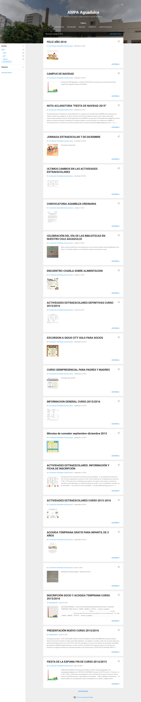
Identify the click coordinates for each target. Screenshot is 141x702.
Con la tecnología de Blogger (83, 697)
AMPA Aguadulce (83, 12)
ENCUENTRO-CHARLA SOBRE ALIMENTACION (75, 270)
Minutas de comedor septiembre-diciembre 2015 (77, 433)
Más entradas (83, 691)
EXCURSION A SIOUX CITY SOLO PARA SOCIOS (75, 337)
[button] (119, 41)
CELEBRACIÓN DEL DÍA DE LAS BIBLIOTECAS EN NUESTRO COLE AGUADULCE (76, 237)
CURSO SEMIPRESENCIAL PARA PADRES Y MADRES (78, 369)
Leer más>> (116, 64)
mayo (4, 53)
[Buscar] (122, 5)
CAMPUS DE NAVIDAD (60, 73)
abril (4, 56)
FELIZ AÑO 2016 (57, 41)
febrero (5, 59)
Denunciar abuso (6, 72)
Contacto (92, 27)
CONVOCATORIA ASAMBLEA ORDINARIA (71, 203)
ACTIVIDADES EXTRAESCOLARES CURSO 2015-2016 (79, 500)
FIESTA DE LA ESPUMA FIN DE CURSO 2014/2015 (77, 661)
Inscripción (59, 27)
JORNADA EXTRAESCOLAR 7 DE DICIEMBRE (73, 136)
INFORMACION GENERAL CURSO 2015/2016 (73, 401)
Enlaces (82, 27)
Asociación (71, 27)
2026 (3, 49)
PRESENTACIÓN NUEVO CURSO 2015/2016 (73, 630)
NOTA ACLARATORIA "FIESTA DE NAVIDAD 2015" (76, 105)
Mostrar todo (115, 34)
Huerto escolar (105, 27)
